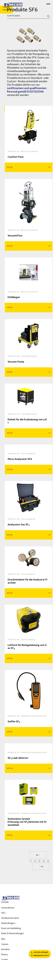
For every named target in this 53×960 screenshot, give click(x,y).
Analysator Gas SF (19, 524)
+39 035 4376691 (39, 952)
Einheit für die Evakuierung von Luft (27, 421)
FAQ (3, 939)
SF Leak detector (18, 758)
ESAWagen (14, 297)
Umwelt (5, 902)
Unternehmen (7, 907)
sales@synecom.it (40, 955)
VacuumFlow (15, 235)
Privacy (4, 954)
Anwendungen (8, 923)
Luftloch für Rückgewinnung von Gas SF (27, 647)
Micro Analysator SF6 (20, 459)
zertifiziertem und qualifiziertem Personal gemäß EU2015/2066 (26, 89)
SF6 (3, 913)
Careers (4, 944)
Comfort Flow (15, 156)
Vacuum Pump (16, 361)
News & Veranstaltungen (12, 933)
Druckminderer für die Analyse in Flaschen (27, 581)
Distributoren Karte (10, 918)
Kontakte (5, 949)
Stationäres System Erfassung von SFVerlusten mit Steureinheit (27, 821)
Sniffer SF (14, 721)
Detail (28, 167)
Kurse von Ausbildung (11, 928)
